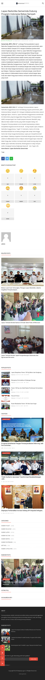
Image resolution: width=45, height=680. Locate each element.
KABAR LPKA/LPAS (7, 549)
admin (3, 244)
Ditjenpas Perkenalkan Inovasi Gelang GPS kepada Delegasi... (22, 510)
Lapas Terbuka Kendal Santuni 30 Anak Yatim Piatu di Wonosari (20, 322)
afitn (2, 448)
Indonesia (5, 665)
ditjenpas (13, 374)
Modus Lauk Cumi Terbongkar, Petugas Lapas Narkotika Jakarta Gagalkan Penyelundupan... (21, 289)
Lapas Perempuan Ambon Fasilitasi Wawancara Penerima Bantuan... (26, 630)
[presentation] (37, 561)
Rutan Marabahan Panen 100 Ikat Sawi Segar (24, 403)
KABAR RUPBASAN (7, 542)
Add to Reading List (6, 40)
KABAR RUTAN (5, 535)
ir (1, 481)
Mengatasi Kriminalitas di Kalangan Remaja (23, 380)
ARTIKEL (4, 545)
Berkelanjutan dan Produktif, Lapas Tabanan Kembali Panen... (27, 645)
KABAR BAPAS (5, 539)
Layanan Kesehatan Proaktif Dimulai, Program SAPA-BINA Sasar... (26, 638)
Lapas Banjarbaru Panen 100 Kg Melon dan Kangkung (26, 372)
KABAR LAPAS (17, 40)
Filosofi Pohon (15, 396)
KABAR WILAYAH (6, 529)
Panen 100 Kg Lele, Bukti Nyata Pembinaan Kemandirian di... (27, 389)
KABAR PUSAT (5, 525)
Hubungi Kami (22, 674)
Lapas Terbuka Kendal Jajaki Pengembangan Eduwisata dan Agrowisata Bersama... (19, 356)
